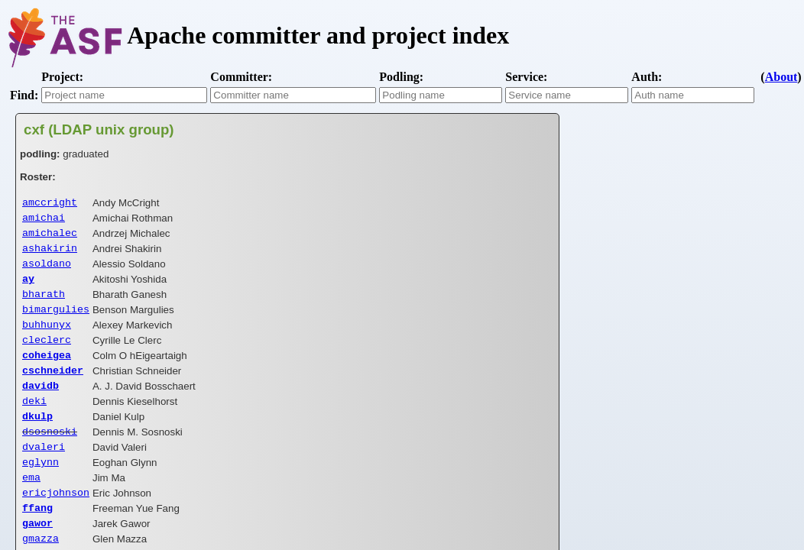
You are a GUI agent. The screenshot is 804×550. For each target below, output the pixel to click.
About (781, 76)
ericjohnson (55, 522)
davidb (40, 405)
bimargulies (55, 321)
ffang (37, 539)
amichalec (49, 237)
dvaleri (43, 472)
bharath (43, 304)
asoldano (46, 270)
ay (28, 287)
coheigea (46, 371)
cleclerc (46, 354)
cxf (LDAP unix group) (99, 129)
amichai (43, 220)
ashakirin (49, 253)
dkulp (37, 438)
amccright (49, 203)
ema (31, 506)
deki (34, 422)
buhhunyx (46, 338)
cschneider (52, 388)
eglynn (40, 489)
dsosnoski (49, 455)
